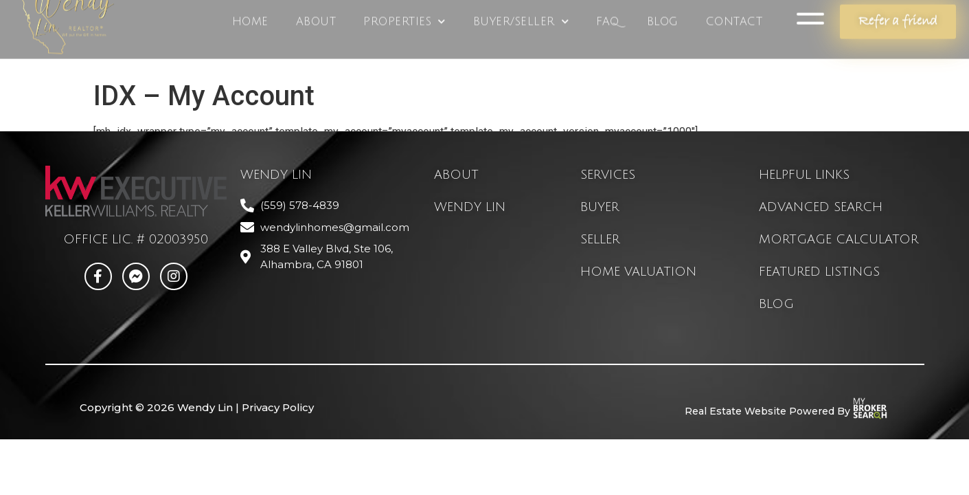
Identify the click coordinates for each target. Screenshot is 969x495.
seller (599, 239)
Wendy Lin (469, 207)
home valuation (638, 271)
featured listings (819, 271)
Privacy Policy (278, 407)
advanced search (820, 207)
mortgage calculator (838, 239)
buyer (599, 207)
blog (776, 304)
